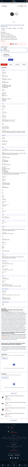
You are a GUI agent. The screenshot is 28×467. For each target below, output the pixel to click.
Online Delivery (18, 437)
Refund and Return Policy (13, 438)
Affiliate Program (4, 437)
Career (25, 438)
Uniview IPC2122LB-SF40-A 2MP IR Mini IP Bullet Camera (14, 413)
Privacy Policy (24, 437)
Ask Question (5, 358)
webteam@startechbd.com (14, 450)
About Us (13, 437)
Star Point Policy (20, 438)
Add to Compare (8, 399)
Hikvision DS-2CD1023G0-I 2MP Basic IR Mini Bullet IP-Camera (15, 402)
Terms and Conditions (5, 438)
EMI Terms (9, 437)
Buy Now (10, 59)
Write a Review (5, 377)
